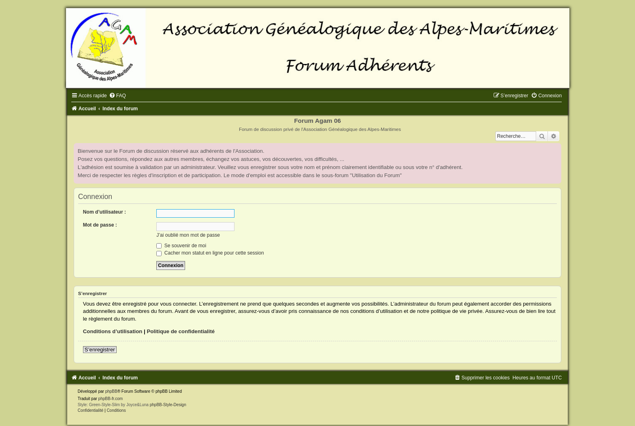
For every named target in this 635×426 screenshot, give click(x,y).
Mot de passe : (100, 225)
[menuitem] (117, 95)
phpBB (111, 391)
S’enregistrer (100, 350)
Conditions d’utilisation (113, 331)
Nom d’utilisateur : (104, 212)
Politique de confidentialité (181, 331)
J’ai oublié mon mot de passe (188, 235)
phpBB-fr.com (110, 398)
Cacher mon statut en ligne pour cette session (210, 253)
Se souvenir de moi (181, 245)
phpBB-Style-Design (168, 404)
